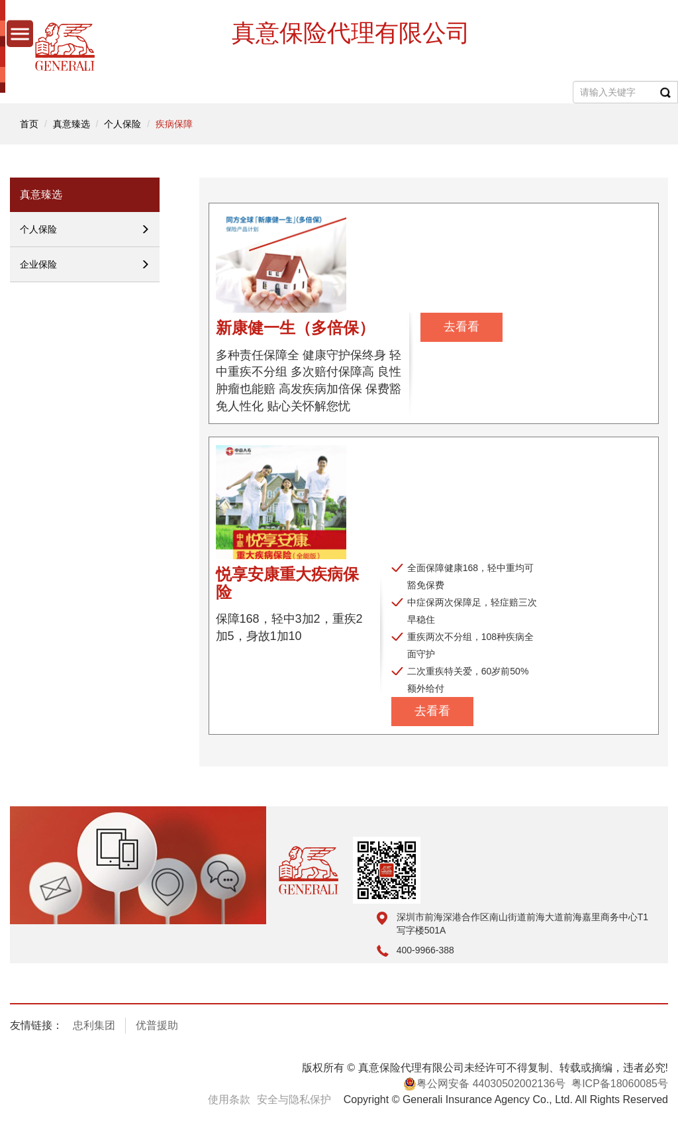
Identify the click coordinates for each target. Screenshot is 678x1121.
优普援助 (157, 1025)
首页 (29, 124)
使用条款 (229, 1099)
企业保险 (85, 264)
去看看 (461, 326)
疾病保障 (174, 124)
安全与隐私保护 (294, 1099)
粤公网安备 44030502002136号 (484, 1084)
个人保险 (122, 124)
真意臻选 (71, 124)
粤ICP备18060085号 (619, 1083)
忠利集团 (94, 1025)
